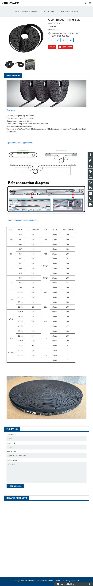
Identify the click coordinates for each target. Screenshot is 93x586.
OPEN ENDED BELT (51, 12)
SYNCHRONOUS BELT (61, 37)
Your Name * (11, 436)
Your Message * (12, 461)
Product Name (12, 453)
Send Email (65, 48)
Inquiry (52, 48)
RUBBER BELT (36, 12)
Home (17, 12)
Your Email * (11, 444)
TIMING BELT (74, 35)
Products (25, 12)
